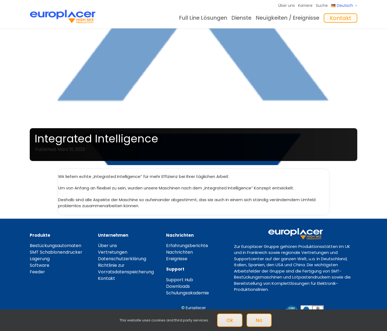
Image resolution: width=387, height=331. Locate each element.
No (259, 320)
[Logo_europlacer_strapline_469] (62, 12)
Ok (229, 320)
